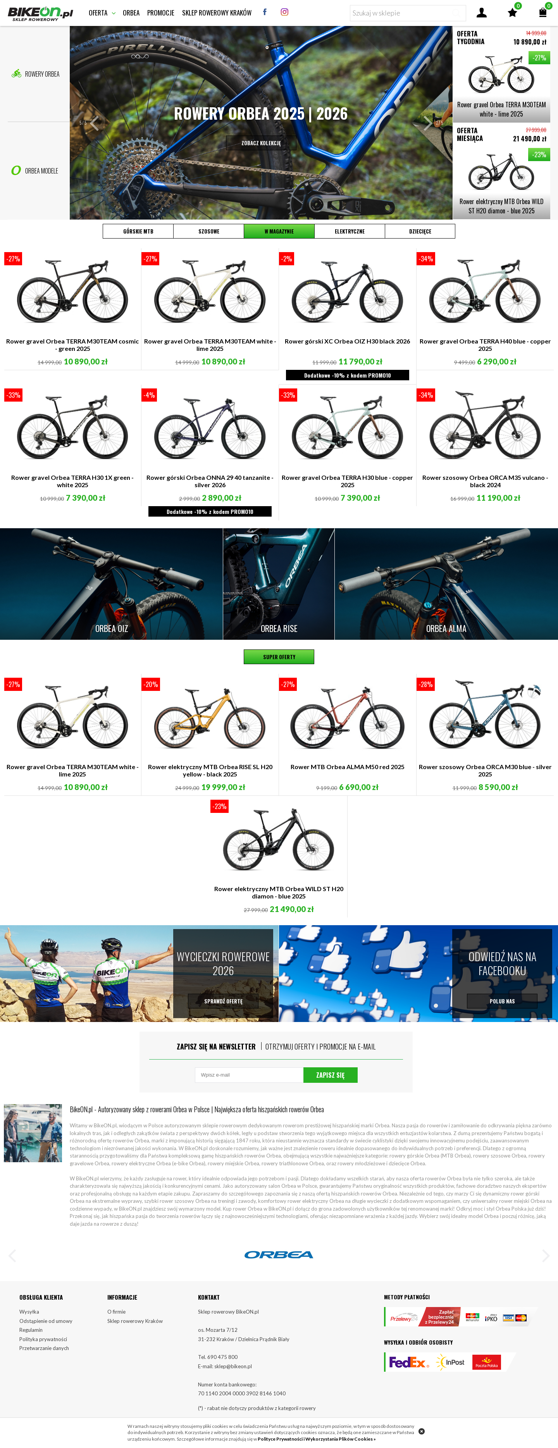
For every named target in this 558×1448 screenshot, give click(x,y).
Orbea (131, 12)
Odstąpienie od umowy (45, 1321)
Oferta (98, 12)
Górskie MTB (138, 231)
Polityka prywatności (43, 1339)
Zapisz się (330, 1075)
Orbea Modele (34, 170)
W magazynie (279, 231)
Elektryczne (350, 231)
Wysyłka (29, 1312)
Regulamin (31, 1330)
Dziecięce (420, 231)
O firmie (116, 1312)
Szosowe (208, 231)
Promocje (160, 12)
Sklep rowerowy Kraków (216, 12)
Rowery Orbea (35, 74)
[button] (98, 123)
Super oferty (279, 657)
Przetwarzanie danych (44, 1348)
